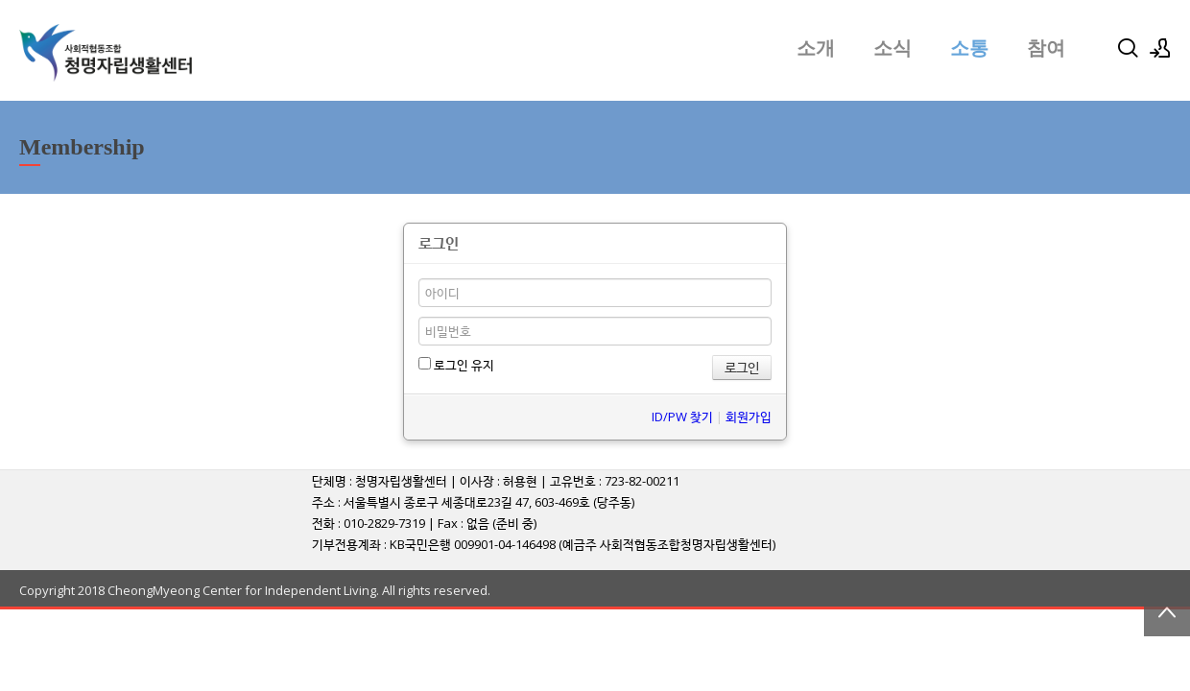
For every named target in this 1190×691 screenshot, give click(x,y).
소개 (816, 48)
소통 (969, 48)
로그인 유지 (456, 364)
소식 (892, 48)
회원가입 (749, 416)
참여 (1046, 48)
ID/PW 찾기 (682, 416)
